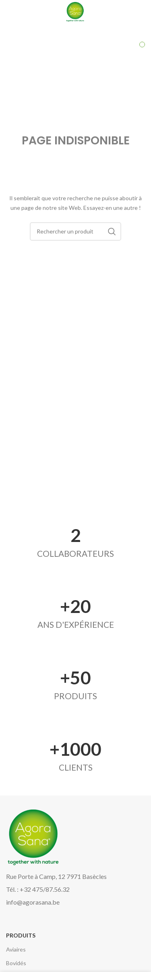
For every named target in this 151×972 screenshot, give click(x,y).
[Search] (76, 231)
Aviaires (16, 949)
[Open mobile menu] (21, 12)
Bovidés (16, 963)
